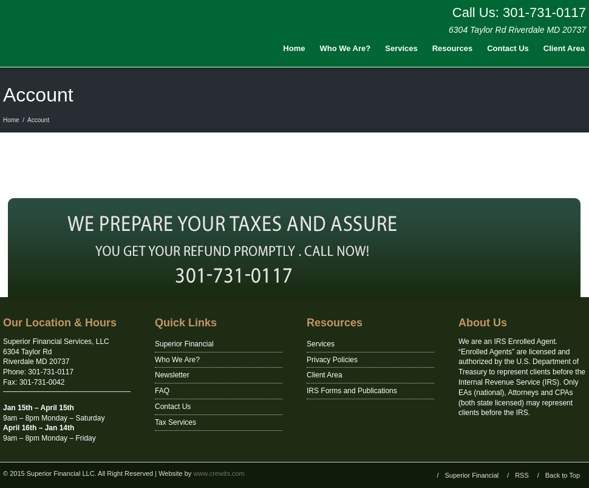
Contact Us (508, 48)
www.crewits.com (218, 473)
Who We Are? (344, 48)
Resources (452, 48)
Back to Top (562, 475)
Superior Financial (184, 344)
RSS (522, 475)
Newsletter (172, 375)
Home (294, 48)
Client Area (324, 375)
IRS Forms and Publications (352, 391)
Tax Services (175, 422)
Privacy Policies (332, 360)
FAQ (162, 391)
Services (401, 48)
